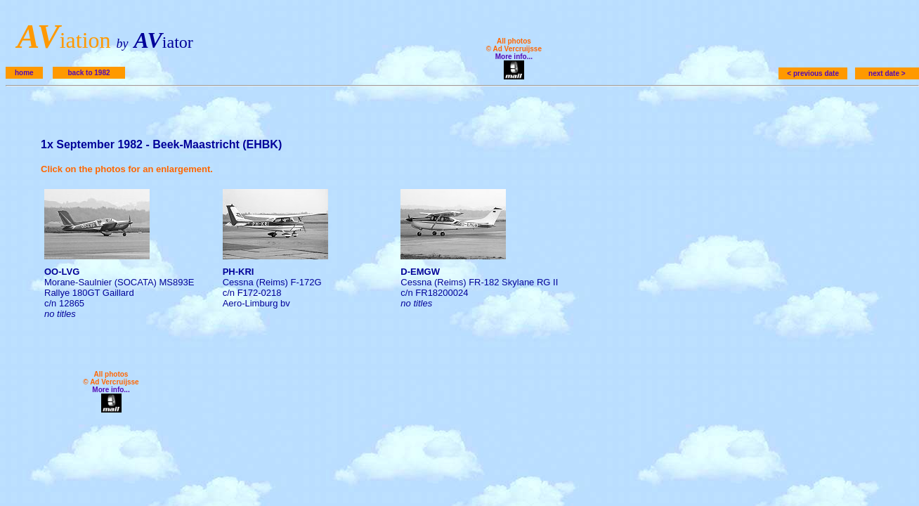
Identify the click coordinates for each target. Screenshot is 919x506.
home (24, 73)
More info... (514, 56)
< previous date (813, 73)
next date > (887, 73)
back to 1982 (88, 73)
